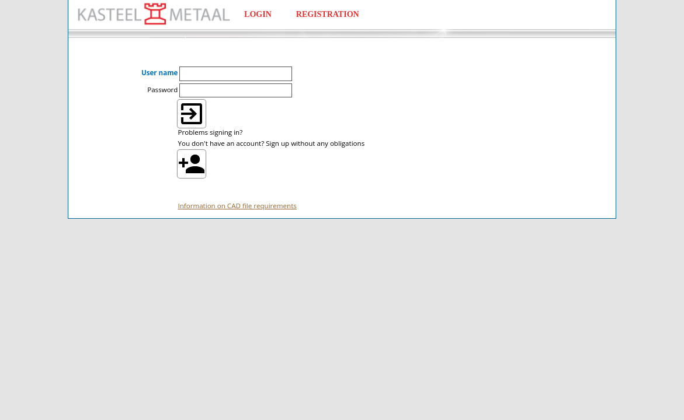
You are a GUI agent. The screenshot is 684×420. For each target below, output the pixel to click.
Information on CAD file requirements (237, 205)
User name (159, 72)
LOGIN (258, 14)
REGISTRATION (327, 14)
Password (162, 89)
